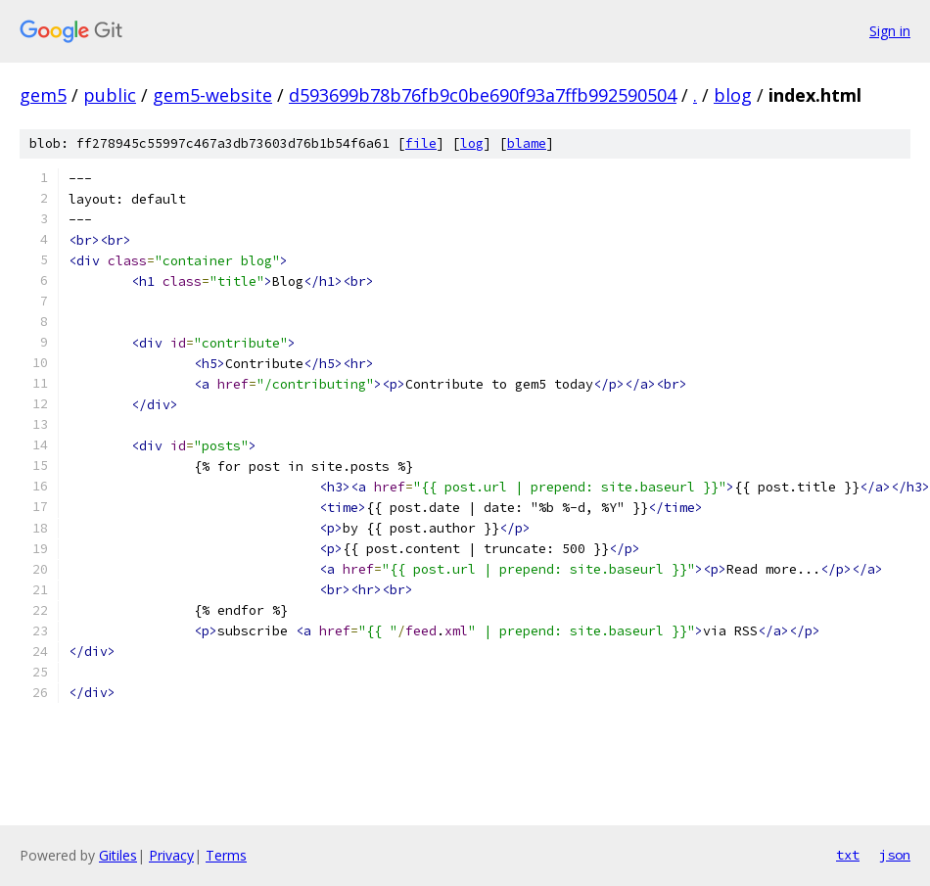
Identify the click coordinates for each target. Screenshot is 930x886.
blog (733, 95)
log (472, 143)
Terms (226, 855)
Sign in (889, 31)
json (894, 854)
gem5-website (212, 95)
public (109, 95)
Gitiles (118, 855)
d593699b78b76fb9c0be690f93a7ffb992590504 (482, 95)
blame (526, 143)
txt (848, 854)
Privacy (171, 855)
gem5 (43, 95)
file (421, 143)
